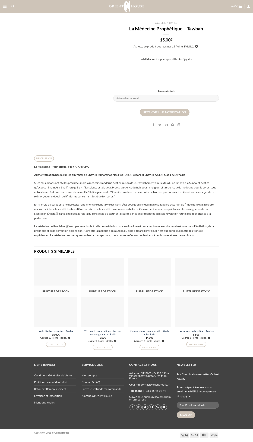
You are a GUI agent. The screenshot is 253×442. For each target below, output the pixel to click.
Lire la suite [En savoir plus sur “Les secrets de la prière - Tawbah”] (196, 344)
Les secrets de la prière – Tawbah (196, 331)
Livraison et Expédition (48, 395)
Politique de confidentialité (50, 382)
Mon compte (89, 375)
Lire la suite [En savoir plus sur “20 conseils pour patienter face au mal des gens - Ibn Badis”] (103, 347)
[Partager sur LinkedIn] (179, 125)
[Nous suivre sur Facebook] (132, 407)
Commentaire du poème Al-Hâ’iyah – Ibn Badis (149, 332)
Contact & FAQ (91, 382)
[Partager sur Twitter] (160, 125)
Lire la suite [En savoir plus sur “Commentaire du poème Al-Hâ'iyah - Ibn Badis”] (149, 347)
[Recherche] (12, 6)
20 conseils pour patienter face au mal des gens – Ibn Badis (102, 332)
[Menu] (5, 6)
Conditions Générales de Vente (53, 375)
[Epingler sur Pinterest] (172, 125)
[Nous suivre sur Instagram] (139, 407)
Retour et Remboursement (50, 388)
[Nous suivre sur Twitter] (145, 407)
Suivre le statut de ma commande (101, 388)
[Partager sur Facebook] (153, 125)
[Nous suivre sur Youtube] (164, 407)
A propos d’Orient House (97, 395)
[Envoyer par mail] (166, 125)
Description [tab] (44, 158)
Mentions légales (44, 402)
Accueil (160, 22)
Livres (173, 22)
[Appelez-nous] (158, 407)
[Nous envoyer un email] (151, 407)
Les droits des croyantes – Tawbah (55, 331)
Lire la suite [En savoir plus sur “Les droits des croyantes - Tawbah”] (56, 344)
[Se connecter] (248, 6)
